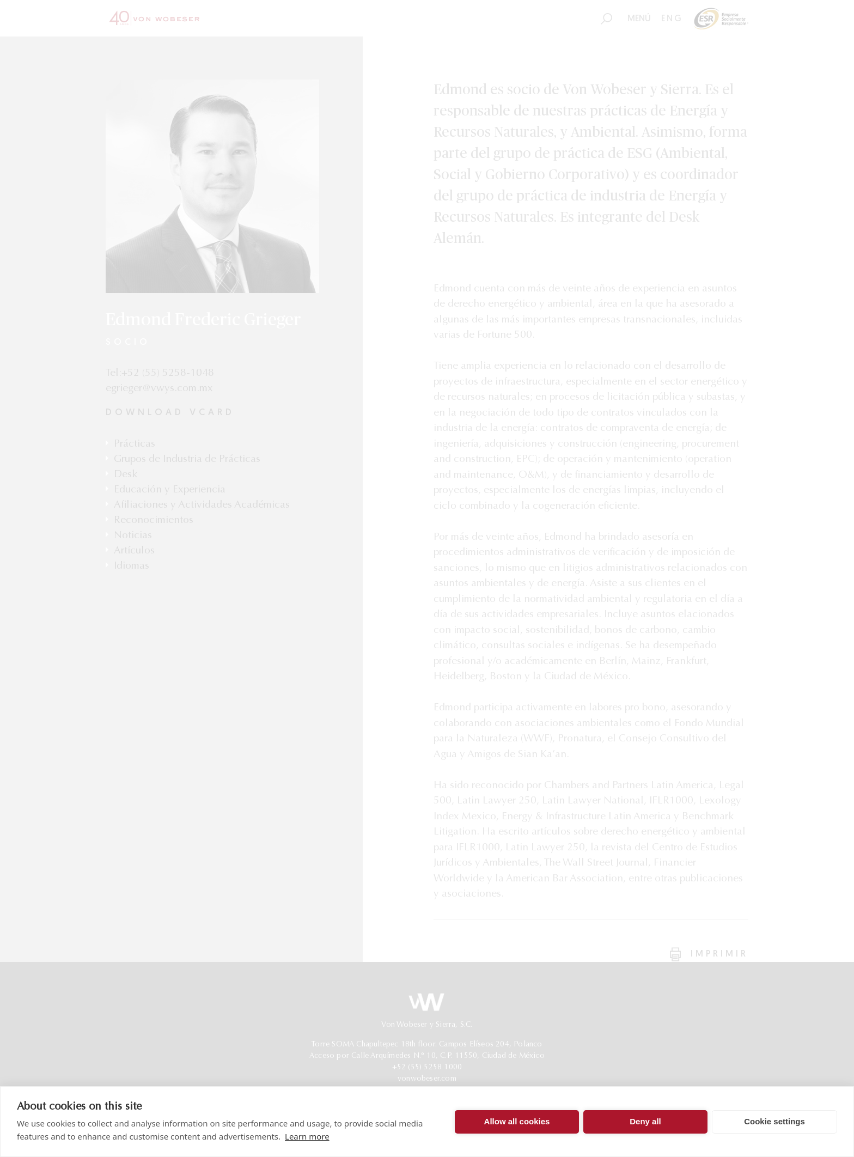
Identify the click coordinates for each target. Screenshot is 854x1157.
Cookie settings (774, 1121)
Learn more (307, 1136)
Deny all (645, 1121)
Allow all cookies (517, 1121)
